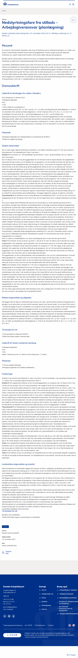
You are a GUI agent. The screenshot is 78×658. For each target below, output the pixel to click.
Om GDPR (28, 625)
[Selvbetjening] (45, 606)
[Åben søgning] (70, 4)
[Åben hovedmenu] (73, 4)
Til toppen (71, 655)
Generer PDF (5, 553)
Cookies (51, 625)
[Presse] (42, 598)
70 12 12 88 (12, 635)
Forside (4, 10)
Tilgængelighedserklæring (12, 625)
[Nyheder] (43, 602)
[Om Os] (42, 590)
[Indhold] (73, 19)
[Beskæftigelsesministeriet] (67, 598)
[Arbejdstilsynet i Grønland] (67, 590)
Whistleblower (40, 625)
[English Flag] (69, 625)
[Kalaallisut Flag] (73, 625)
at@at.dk (6, 596)
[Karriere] (43, 609)
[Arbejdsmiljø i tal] (46, 594)
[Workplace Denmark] (65, 594)
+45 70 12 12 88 (8, 599)
